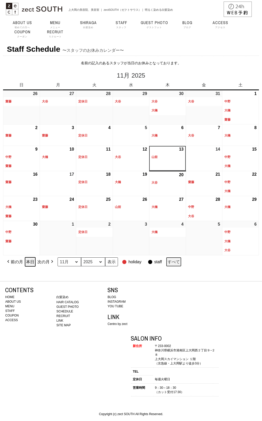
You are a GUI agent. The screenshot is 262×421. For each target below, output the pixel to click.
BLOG (111, 297)
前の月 (14, 262)
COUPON (12, 315)
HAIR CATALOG (67, 302)
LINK (59, 320)
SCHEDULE (64, 311)
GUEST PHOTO (67, 307)
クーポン (22, 34)
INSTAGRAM (116, 301)
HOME (9, 297)
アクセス (220, 24)
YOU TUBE (115, 306)
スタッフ (121, 24)
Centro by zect (117, 324)
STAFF (10, 311)
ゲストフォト (154, 24)
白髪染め (88, 24)
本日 (30, 262)
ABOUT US (13, 301)
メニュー (55, 24)
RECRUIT (63, 316)
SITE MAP (63, 325)
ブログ (187, 24)
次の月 (45, 262)
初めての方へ (22, 24)
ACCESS (11, 320)
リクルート (55, 34)
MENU (9, 306)
